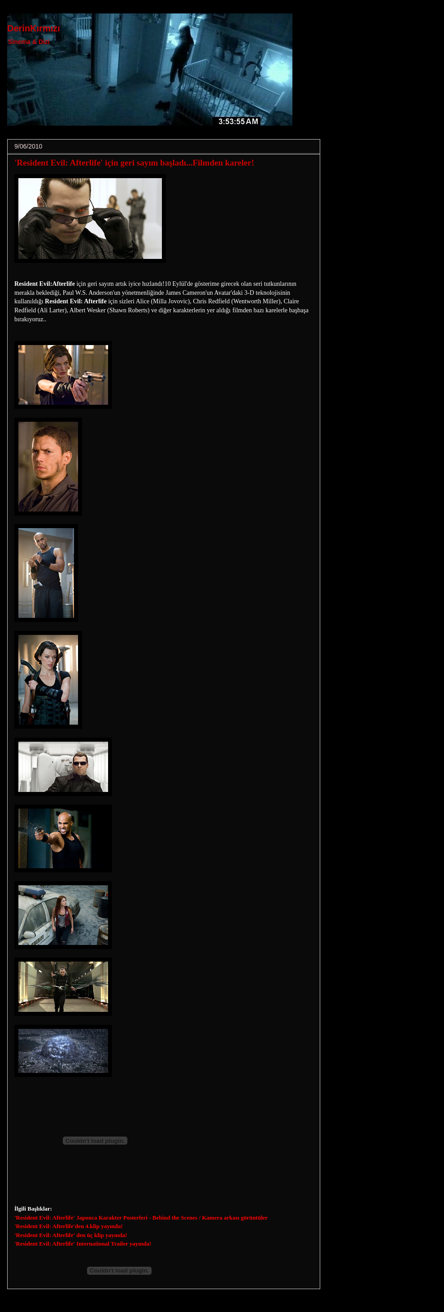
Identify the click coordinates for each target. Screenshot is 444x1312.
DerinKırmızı (33, 28)
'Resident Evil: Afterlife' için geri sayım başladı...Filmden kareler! (134, 162)
